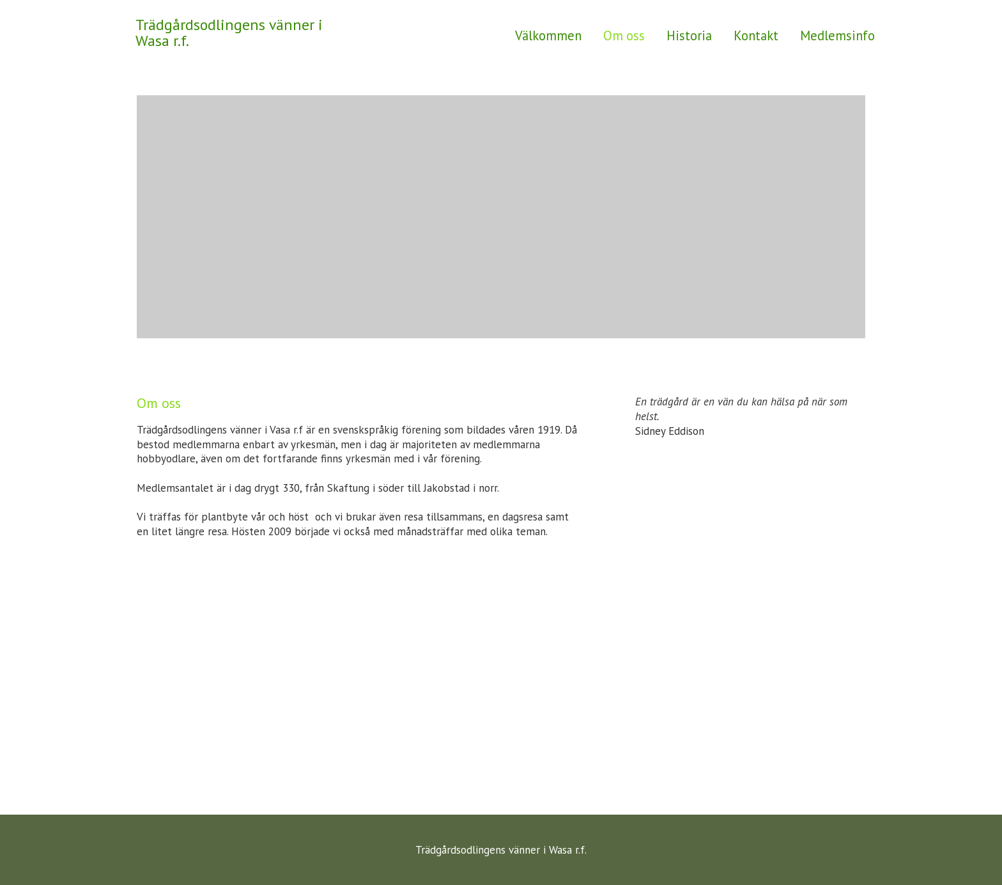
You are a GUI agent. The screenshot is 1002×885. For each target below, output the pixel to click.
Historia (689, 35)
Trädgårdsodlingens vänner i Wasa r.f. (229, 33)
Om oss (624, 35)
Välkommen (548, 35)
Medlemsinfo (837, 35)
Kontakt (756, 35)
